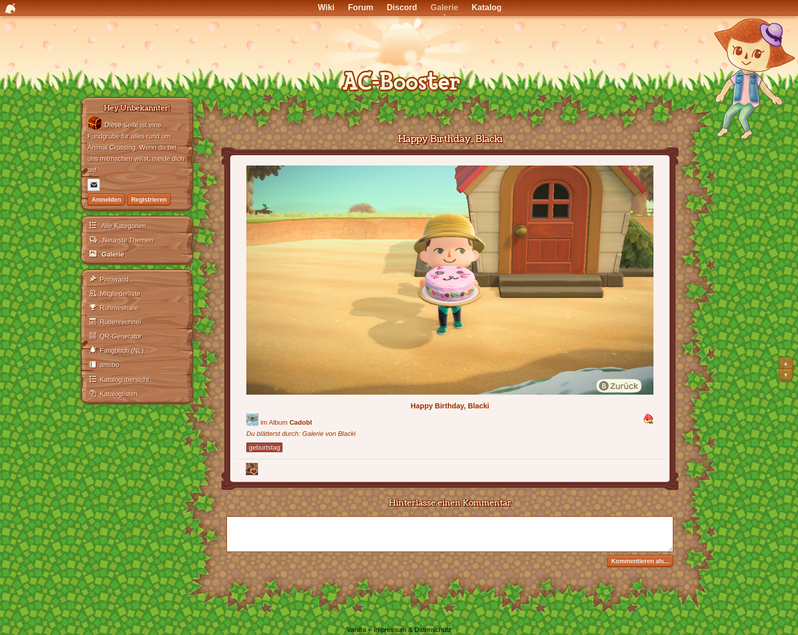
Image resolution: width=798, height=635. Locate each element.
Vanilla (356, 629)
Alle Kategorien (123, 226)
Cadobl (301, 422)
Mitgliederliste (120, 293)
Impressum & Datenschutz (412, 629)
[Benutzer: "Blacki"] (252, 419)
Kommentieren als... (640, 561)
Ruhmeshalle (119, 308)
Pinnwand (114, 279)
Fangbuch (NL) (122, 350)
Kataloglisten (118, 394)
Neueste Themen (127, 240)
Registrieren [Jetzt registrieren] (149, 199)
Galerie (112, 254)
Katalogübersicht (124, 379)
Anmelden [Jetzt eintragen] (106, 199)
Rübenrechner (120, 322)
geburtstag (264, 447)
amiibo (109, 365)
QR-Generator (120, 336)
